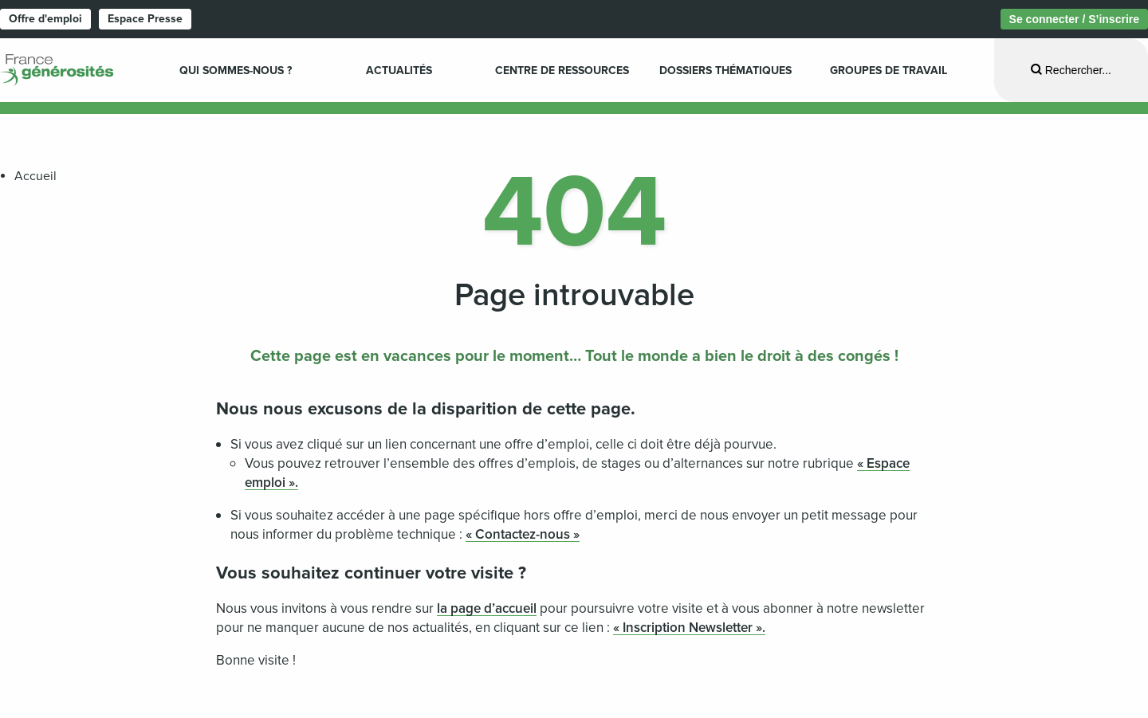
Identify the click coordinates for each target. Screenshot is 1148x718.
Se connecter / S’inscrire (1074, 19)
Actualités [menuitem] (399, 70)
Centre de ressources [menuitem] (562, 70)
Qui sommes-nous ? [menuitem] (235, 70)
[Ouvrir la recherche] (1071, 69)
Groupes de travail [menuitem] (888, 70)
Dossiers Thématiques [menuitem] (725, 70)
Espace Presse (145, 19)
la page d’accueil (487, 608)
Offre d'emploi (45, 19)
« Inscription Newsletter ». (689, 627)
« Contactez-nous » (523, 534)
